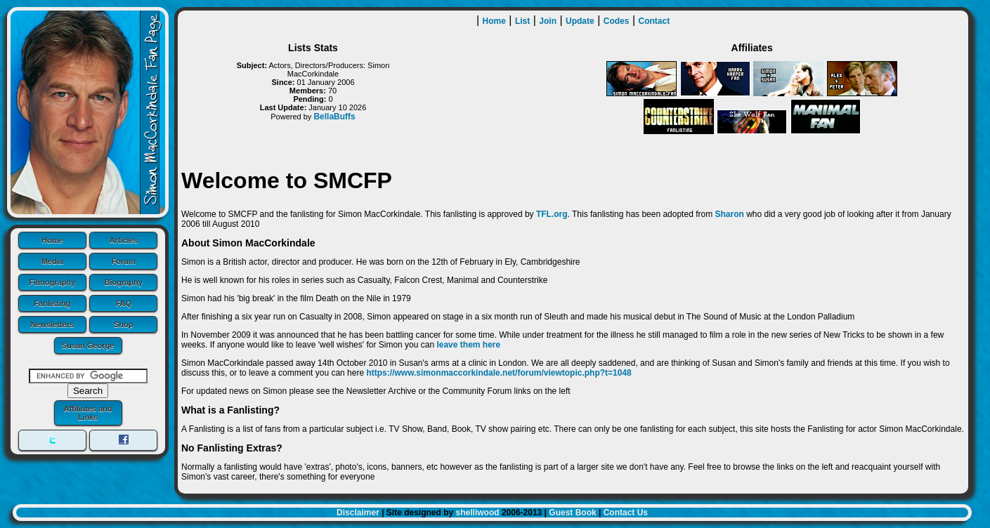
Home (52, 240)
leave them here (468, 345)
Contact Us (626, 512)
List (522, 21)
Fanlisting (52, 303)
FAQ (123, 303)
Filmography (52, 282)
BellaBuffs (334, 116)
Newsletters (52, 324)
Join (547, 21)
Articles (124, 240)
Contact (654, 21)
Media (52, 261)
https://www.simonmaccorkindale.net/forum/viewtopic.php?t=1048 (498, 373)
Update (580, 21)
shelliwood (478, 512)
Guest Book (572, 512)
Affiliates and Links (87, 412)
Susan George (88, 345)
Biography (124, 282)
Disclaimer (358, 512)
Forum (124, 261)
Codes (617, 21)
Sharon (729, 214)
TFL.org (552, 214)
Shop (123, 324)
